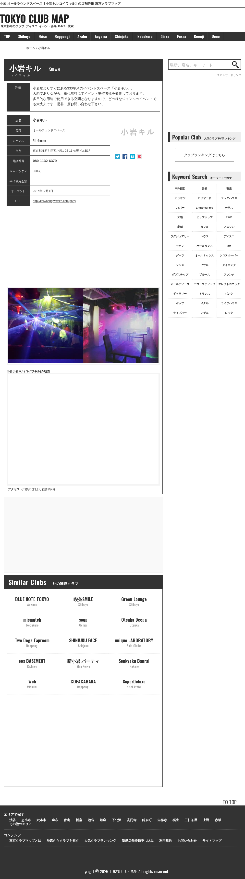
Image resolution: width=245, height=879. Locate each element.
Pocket (139, 156)
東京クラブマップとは (25, 840)
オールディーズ (180, 284)
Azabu (82, 36)
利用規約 (165, 840)
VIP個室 (180, 188)
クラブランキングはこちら (204, 155)
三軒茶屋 (190, 820)
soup (83, 622)
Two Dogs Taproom (32, 642)
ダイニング (229, 265)
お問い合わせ (187, 840)
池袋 (91, 820)
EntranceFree (204, 207)
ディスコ (229, 236)
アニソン (229, 226)
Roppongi (62, 36)
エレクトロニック (229, 284)
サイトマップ (211, 840)
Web (32, 683)
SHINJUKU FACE (83, 642)
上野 (206, 820)
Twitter (117, 156)
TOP (7, 36)
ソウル (204, 265)
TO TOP (230, 801)
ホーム (30, 48)
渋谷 (12, 820)
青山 (67, 820)
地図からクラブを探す (63, 840)
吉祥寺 (162, 820)
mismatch (32, 622)
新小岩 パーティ (83, 663)
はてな (132, 156)
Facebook (124, 156)
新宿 (79, 820)
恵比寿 (26, 820)
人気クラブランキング (100, 840)
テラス (229, 207)
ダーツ (180, 255)
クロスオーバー (229, 255)
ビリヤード (204, 198)
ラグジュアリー (180, 236)
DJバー (179, 207)
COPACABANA (83, 683)
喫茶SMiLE (83, 601)
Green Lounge (134, 601)
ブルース (204, 274)
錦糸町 (147, 820)
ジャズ (180, 265)
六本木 (41, 820)
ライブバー (180, 312)
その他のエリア (20, 824)
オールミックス (204, 255)
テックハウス (229, 198)
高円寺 (131, 820)
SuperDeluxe (134, 683)
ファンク (229, 274)
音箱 (204, 188)
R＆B (229, 217)
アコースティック (204, 284)
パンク (229, 293)
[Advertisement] (83, 246)
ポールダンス (204, 245)
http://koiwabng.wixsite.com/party (54, 201)
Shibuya (24, 36)
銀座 (103, 820)
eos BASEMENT (32, 663)
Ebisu (42, 36)
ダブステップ (180, 274)
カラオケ (180, 198)
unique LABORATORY (134, 642)
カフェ (204, 226)
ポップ (180, 303)
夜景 (229, 188)
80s (229, 245)
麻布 (55, 820)
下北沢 (116, 820)
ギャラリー (180, 293)
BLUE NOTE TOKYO (32, 601)
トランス (204, 293)
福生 (175, 820)
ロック (229, 312)
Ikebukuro (144, 36)
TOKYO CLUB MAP (34, 18)
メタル (204, 303)
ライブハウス (229, 303)
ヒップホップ (204, 217)
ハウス (204, 236)
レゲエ (204, 312)
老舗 (180, 226)
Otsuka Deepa (134, 622)
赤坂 (218, 820)
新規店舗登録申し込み (138, 840)
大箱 (180, 217)
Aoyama (101, 36)
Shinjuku (122, 36)
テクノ (180, 245)
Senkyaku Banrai (134, 663)
